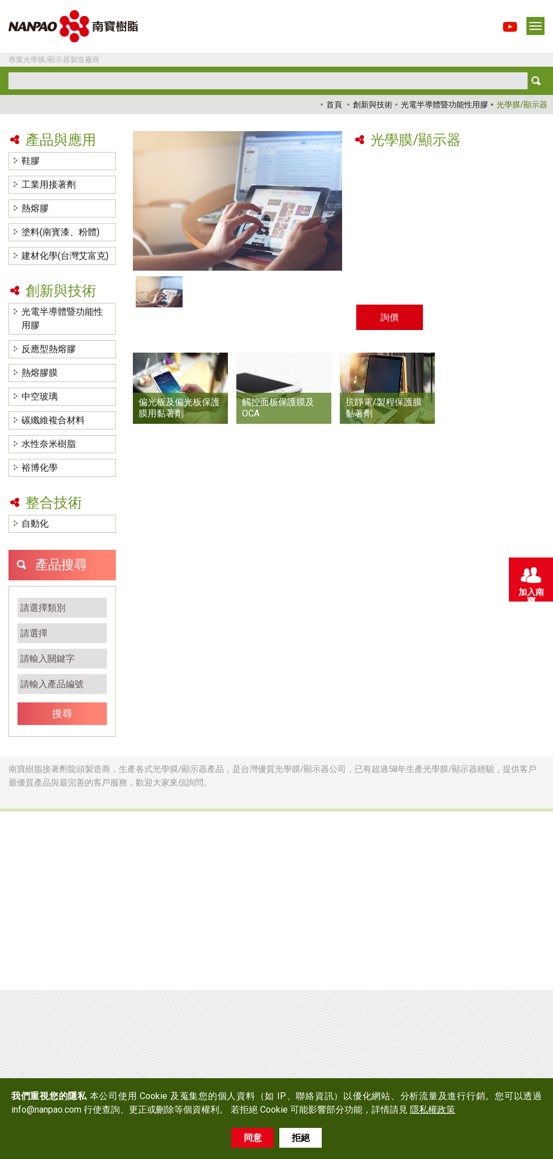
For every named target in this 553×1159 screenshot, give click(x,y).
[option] (237, 201)
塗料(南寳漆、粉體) (60, 232)
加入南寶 (530, 582)
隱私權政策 (432, 1109)
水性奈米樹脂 (48, 444)
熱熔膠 (35, 208)
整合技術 (53, 502)
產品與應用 (60, 140)
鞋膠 (30, 160)
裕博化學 (39, 467)
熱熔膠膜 (39, 372)
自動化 (35, 523)
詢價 (390, 317)
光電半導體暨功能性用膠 (444, 104)
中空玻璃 (39, 396)
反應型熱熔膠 (48, 349)
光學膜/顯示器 (521, 104)
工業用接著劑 (48, 184)
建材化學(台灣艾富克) (65, 255)
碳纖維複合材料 (53, 420)
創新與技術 (372, 104)
